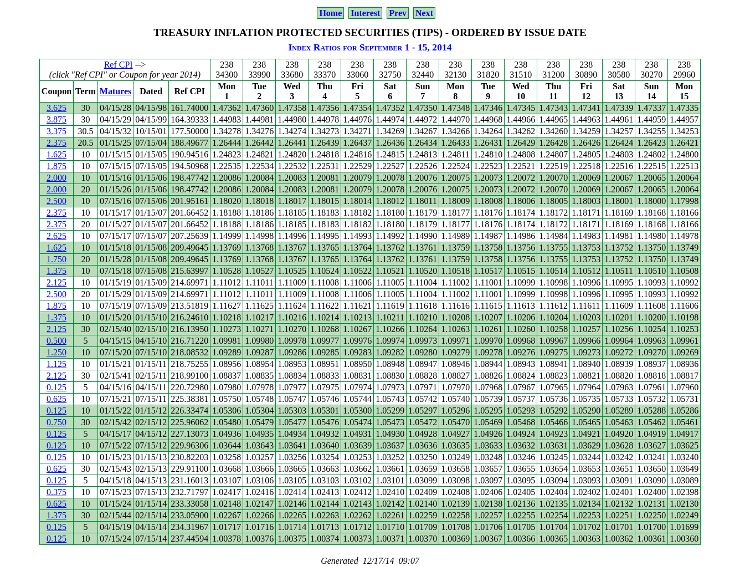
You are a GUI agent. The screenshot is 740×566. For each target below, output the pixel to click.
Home (330, 13)
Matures (115, 91)
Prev (398, 13)
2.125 (56, 282)
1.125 (56, 364)
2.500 (56, 201)
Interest (365, 13)
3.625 (56, 108)
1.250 (56, 352)
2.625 (56, 236)
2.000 (56, 177)
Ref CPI (118, 64)
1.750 (56, 259)
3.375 (56, 131)
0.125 (56, 387)
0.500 (56, 340)
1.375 (56, 271)
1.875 (56, 166)
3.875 (56, 119)
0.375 (56, 492)
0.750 (56, 422)
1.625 (56, 154)
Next (424, 13)
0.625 (56, 399)
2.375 (56, 142)
